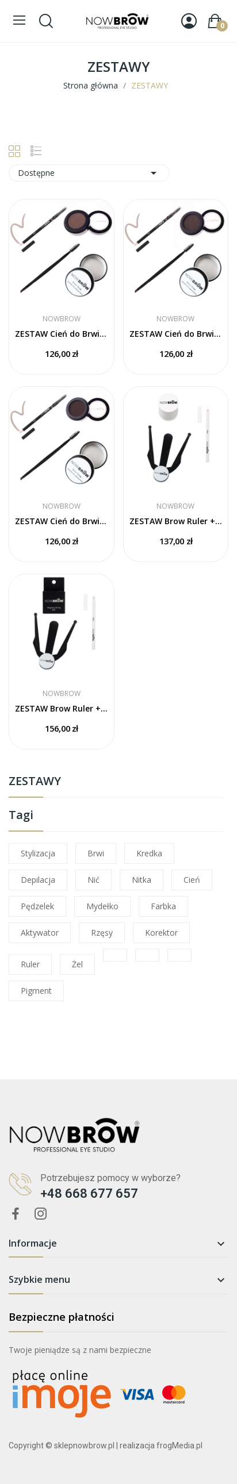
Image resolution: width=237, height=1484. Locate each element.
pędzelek (37, 906)
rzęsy (102, 932)
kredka (149, 853)
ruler (30, 964)
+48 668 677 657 (89, 1193)
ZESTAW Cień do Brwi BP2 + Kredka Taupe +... (61, 333)
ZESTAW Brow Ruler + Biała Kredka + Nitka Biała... (176, 521)
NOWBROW (62, 319)
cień (192, 879)
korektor (161, 932)
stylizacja (38, 853)
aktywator (40, 932)
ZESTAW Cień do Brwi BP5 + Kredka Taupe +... (61, 521)
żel (77, 964)
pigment (36, 990)
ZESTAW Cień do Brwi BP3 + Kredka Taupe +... (176, 333)
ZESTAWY (35, 782)
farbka (163, 906)
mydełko (102, 906)
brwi (95, 853)
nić (93, 879)
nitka (141, 879)
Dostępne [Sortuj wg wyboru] (89, 173)
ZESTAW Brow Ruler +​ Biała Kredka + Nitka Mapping (61, 708)
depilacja (38, 879)
